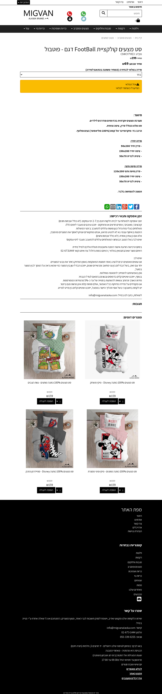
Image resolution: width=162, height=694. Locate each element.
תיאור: (138, 115)
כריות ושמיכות (135, 570)
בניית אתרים (68, 692)
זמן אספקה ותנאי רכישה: (125, 216)
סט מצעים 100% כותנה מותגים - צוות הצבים (49, 382)
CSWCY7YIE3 (128, 54)
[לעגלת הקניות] (137, 20)
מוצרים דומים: (132, 317)
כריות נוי (138, 575)
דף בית (138, 38)
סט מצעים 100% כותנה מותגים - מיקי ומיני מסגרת (112, 470)
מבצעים (138, 593)
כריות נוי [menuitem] (39, 28)
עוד (26, 28)
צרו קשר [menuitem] (119, 2)
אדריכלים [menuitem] (137, 526)
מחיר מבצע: (135, 64)
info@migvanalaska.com (121, 626)
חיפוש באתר (135, 7)
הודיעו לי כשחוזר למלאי (127, 88)
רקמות (138, 556)
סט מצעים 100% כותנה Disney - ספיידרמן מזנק (49, 470)
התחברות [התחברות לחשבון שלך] (23, 2)
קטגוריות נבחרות (131, 544)
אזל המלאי (130, 84)
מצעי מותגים (107, 38)
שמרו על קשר (133, 609)
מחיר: (136, 58)
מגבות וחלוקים (135, 561)
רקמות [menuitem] (120, 28)
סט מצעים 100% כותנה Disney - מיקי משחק (112, 382)
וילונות (139, 552)
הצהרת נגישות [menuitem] (135, 530)
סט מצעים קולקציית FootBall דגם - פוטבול (93, 49)
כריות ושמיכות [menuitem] (57, 28)
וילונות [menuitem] (134, 28)
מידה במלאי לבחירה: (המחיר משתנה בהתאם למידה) (114, 70)
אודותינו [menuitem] (130, 2)
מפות (139, 584)
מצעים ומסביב (124, 38)
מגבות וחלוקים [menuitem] (102, 28)
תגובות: (137, 304)
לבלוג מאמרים (134, 668)
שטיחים (138, 579)
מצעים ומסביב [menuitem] (80, 28)
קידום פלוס (77, 692)
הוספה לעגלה (109, 400)
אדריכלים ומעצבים (132, 677)
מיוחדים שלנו (135, 588)
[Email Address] (139, 599)
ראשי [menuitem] (140, 2)
